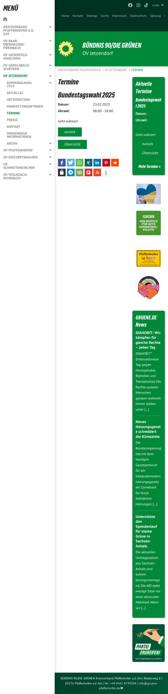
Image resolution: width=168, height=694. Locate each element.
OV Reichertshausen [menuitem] (20, 157)
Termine (137, 70)
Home (65, 16)
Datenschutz (138, 16)
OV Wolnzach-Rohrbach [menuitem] (15, 176)
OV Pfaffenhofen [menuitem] (18, 150)
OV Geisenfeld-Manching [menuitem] (15, 57)
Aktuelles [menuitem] (15, 93)
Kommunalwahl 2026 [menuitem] (19, 84)
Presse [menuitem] (12, 120)
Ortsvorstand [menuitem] (18, 100)
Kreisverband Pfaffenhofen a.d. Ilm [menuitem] (18, 30)
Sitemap (92, 16)
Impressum (119, 16)
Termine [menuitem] (13, 113)
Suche (105, 16)
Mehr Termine (148, 166)
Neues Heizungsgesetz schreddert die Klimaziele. (148, 429)
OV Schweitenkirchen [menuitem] (19, 166)
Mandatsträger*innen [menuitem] (25, 106)
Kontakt (78, 16)
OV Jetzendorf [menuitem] (15, 76)
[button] (62, 162)
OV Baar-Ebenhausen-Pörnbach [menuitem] (14, 44)
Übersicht (72, 144)
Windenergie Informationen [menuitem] (19, 135)
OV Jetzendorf (116, 70)
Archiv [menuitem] (12, 143)
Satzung (155, 16)
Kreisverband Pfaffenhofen (80, 70)
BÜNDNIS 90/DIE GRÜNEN (111, 45)
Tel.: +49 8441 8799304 (120, 683)
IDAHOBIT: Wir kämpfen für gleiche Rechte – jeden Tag (148, 340)
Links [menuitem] (155, 5)
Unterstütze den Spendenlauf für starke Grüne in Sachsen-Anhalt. (146, 531)
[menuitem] (65, 20)
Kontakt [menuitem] (13, 127)
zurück (69, 131)
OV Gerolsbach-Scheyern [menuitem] (16, 67)
